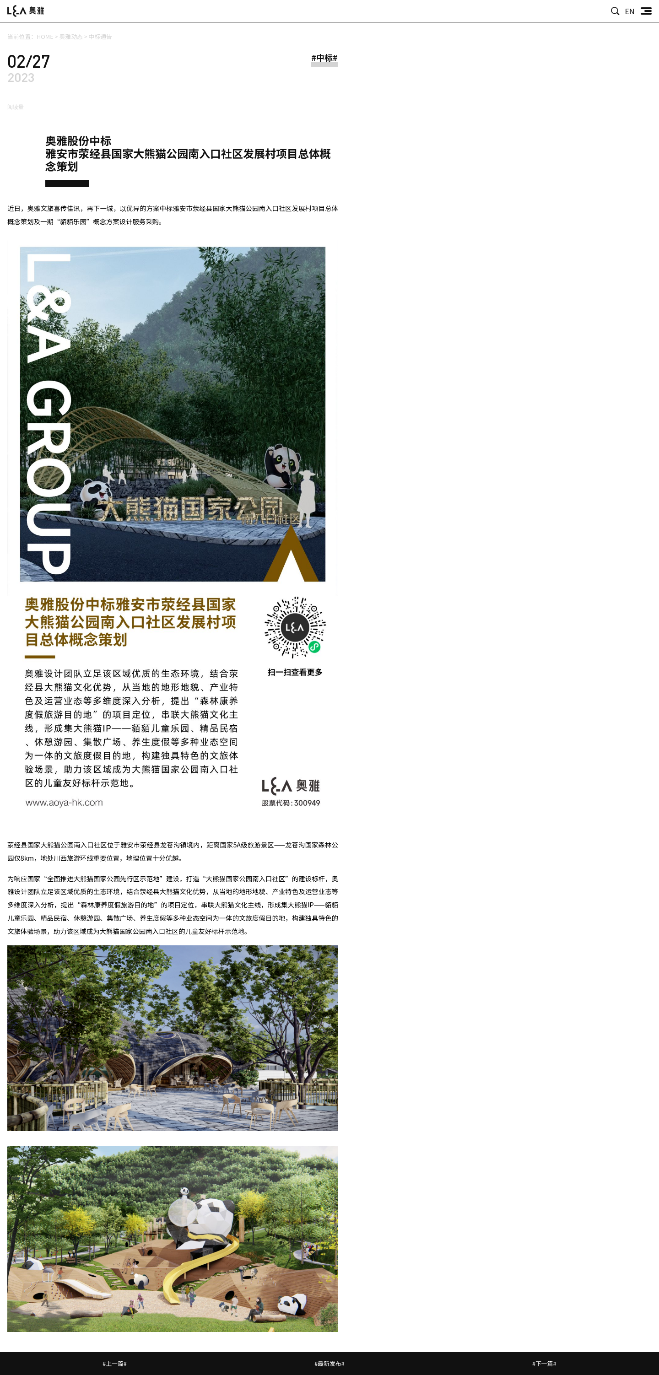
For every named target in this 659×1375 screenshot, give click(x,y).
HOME (45, 36)
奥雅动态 (71, 36)
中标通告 (100, 36)
